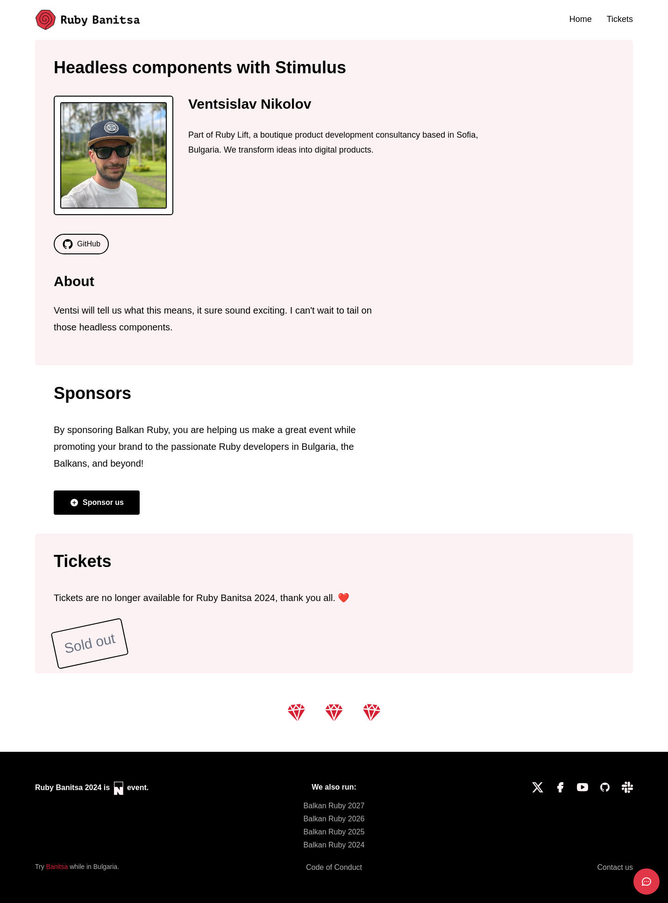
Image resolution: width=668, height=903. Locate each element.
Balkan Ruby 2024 (334, 845)
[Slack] (627, 816)
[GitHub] (605, 816)
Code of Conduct (334, 867)
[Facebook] (560, 816)
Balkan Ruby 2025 (334, 832)
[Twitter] (537, 816)
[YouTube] (582, 816)
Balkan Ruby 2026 (334, 819)
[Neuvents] (119, 788)
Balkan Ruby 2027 (334, 806)
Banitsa (57, 866)
